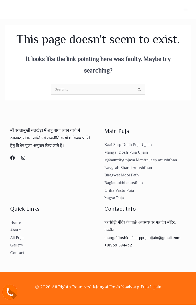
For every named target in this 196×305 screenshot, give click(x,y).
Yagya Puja (114, 198)
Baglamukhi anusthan (123, 183)
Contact (17, 253)
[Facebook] (12, 158)
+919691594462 (118, 245)
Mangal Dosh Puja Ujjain (126, 153)
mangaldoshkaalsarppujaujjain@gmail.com (142, 238)
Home (15, 223)
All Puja (16, 238)
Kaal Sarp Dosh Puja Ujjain (128, 145)
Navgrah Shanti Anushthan (128, 168)
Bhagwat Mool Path (121, 175)
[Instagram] (23, 158)
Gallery (16, 245)
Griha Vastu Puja (119, 190)
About (15, 230)
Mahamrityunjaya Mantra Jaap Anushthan (140, 160)
